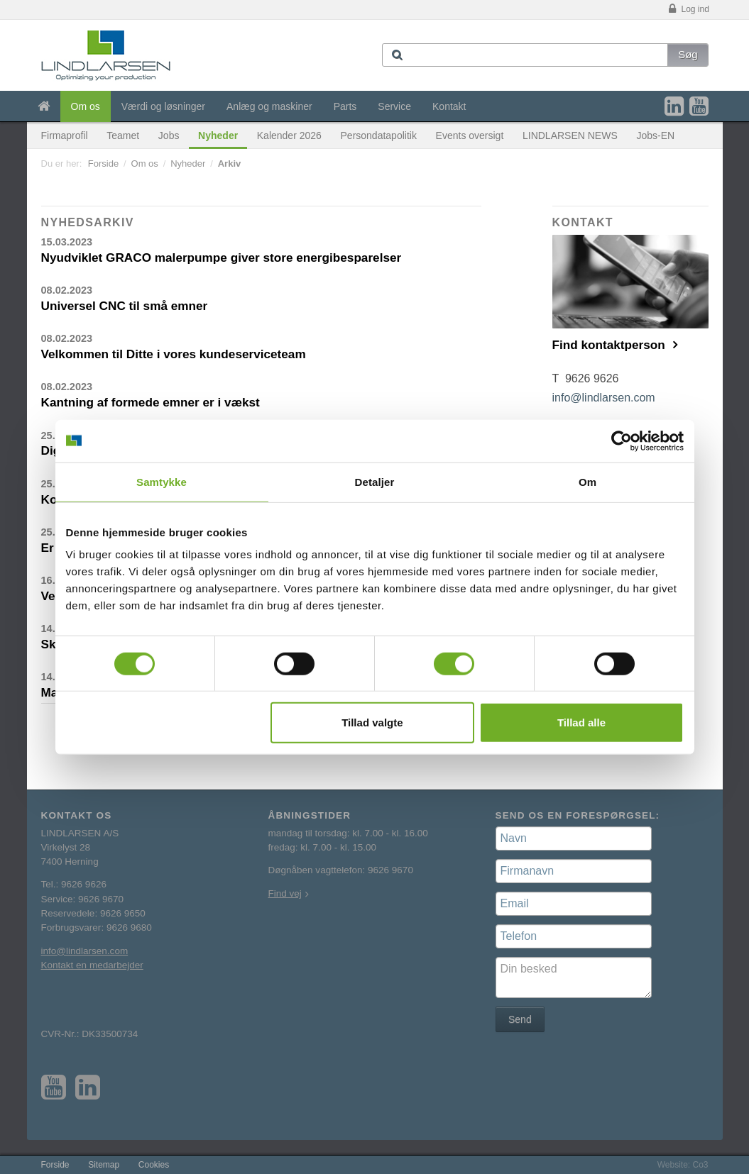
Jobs (169, 135)
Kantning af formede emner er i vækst (150, 402)
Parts (345, 106)
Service (394, 106)
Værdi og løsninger (163, 106)
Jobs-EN (655, 135)
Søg (688, 54)
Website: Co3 (683, 1165)
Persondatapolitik (379, 135)
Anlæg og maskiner (269, 106)
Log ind (687, 9)
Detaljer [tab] (375, 481)
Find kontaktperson (610, 345)
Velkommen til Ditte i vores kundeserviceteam (173, 354)
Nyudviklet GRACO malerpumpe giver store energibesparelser (221, 257)
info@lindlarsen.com (603, 398)
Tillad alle (581, 722)
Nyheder (218, 135)
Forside (103, 163)
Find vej (285, 893)
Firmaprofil (64, 135)
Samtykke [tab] (161, 481)
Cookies (153, 1165)
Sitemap (103, 1165)
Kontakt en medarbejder (92, 965)
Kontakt (449, 106)
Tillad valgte (372, 722)
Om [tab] (587, 481)
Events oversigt (470, 135)
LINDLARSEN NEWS (570, 135)
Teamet (122, 135)
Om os (85, 106)
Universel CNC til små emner (124, 306)
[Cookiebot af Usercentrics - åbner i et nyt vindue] (621, 440)
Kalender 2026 (289, 135)
